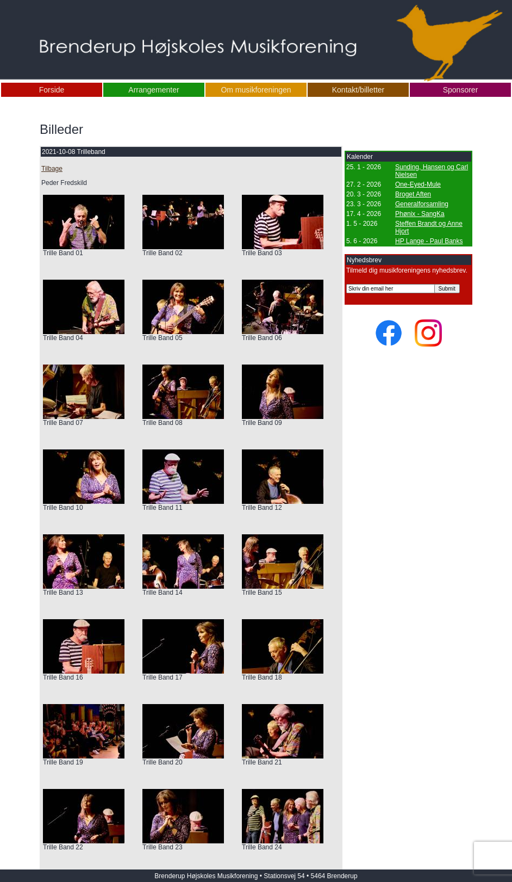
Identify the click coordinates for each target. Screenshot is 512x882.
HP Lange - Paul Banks (429, 241)
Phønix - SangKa (420, 214)
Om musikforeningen (256, 89)
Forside (52, 89)
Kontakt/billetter (358, 89)
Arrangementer (153, 89)
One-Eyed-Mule (418, 184)
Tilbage (52, 168)
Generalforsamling (421, 204)
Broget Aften (413, 194)
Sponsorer (460, 89)
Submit (447, 289)
